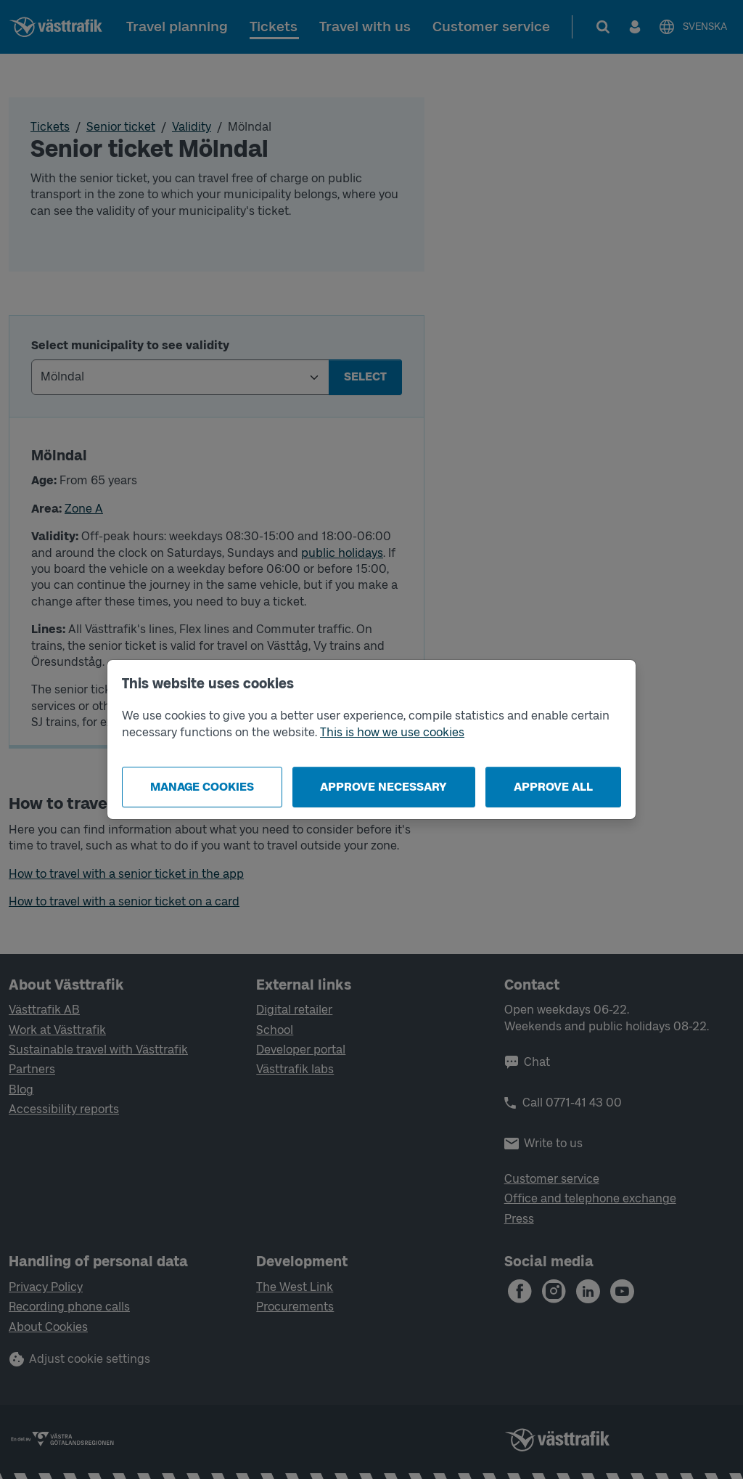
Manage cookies (202, 787)
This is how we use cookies (392, 732)
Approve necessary (383, 787)
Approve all (553, 787)
